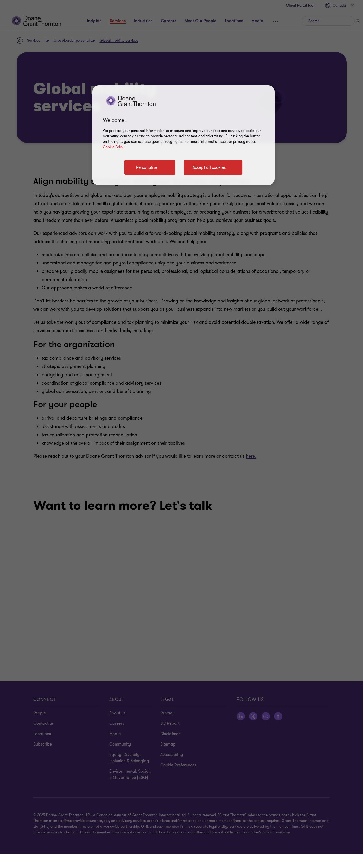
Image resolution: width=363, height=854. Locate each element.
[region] (183, 135)
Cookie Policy (114, 147)
